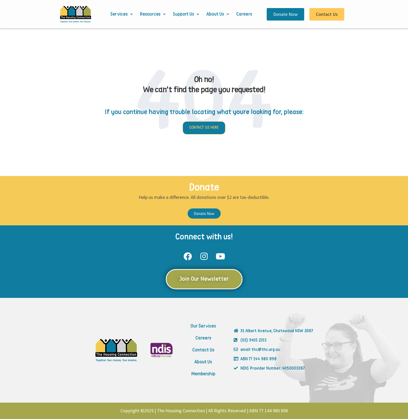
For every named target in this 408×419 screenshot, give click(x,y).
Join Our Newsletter (204, 279)
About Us (217, 14)
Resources (152, 14)
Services (121, 14)
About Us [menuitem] (203, 362)
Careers (244, 14)
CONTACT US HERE (204, 127)
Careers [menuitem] (203, 338)
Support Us (186, 14)
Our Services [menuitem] (203, 326)
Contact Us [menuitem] (203, 350)
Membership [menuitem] (203, 374)
